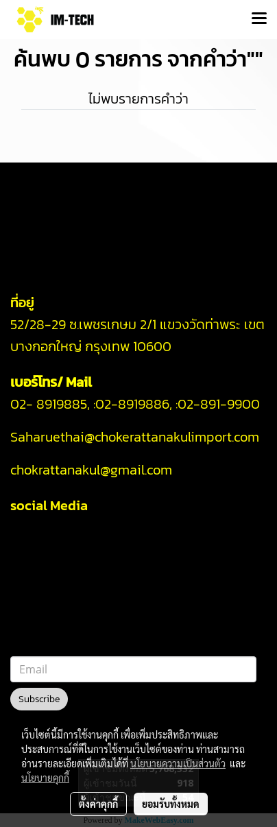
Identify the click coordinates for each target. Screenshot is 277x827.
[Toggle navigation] (259, 19)
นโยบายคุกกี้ (45, 777)
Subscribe (39, 699)
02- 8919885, (50, 404)
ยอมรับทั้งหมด (171, 804)
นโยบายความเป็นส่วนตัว (178, 763)
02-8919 (132, 404)
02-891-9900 (220, 404)
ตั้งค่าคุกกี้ (98, 804)
